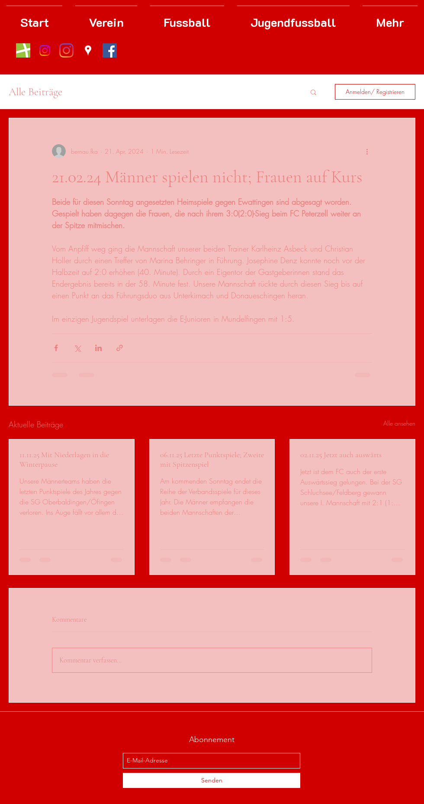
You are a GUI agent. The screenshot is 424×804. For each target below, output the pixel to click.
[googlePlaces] (88, 50)
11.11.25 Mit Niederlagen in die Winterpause (64, 459)
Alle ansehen (399, 423)
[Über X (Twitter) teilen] (77, 348)
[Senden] (211, 780)
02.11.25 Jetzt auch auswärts (341, 454)
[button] (313, 91)
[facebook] (110, 50)
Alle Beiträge (35, 91)
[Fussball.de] (23, 50)
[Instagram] (66, 50)
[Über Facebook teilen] (56, 348)
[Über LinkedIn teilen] (98, 348)
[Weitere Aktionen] (367, 151)
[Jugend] (45, 50)
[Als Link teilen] (120, 348)
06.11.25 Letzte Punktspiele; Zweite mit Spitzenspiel (212, 459)
